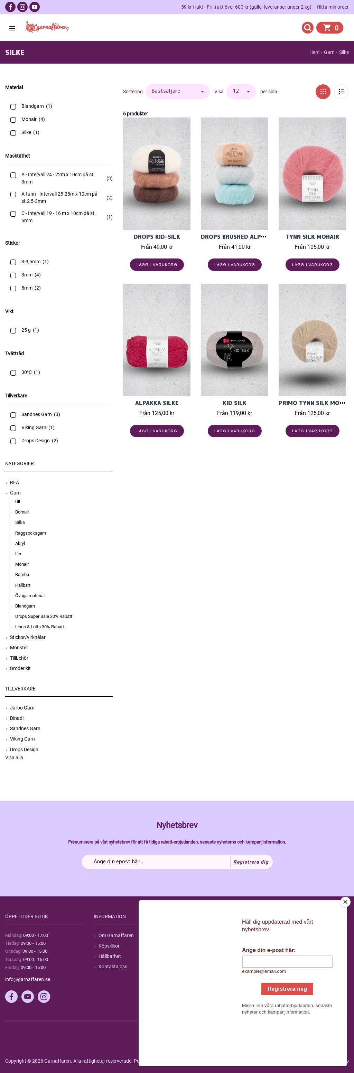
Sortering (133, 91)
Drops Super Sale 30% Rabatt (43, 616)
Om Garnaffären (116, 935)
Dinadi (17, 718)
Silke (20, 522)
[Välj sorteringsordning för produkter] (178, 91)
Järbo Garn (22, 707)
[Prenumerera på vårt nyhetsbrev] (177, 861)
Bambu (22, 574)
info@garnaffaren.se (27, 979)
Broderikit (20, 668)
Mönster (19, 647)
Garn (15, 493)
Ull (17, 501)
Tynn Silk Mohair (312, 237)
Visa (219, 91)
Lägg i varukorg (157, 264)
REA (14, 482)
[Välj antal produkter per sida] (241, 91)
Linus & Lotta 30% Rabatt (39, 626)
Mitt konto (287, 935)
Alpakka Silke (157, 403)
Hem (314, 52)
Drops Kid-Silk (157, 237)
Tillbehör (19, 658)
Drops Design (24, 749)
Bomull (22, 512)
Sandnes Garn (25, 728)
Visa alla (14, 757)
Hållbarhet (110, 956)
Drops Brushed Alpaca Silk (243, 237)
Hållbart (22, 585)
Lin (18, 553)
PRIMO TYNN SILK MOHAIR (316, 403)
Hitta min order (333, 7)
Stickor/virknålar (28, 637)
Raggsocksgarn (30, 533)
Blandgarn (25, 606)
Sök (191, 935)
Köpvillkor (109, 946)
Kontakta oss (113, 966)
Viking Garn (22, 739)
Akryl (20, 543)
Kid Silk (234, 403)
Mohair (22, 564)
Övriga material (30, 595)
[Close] (345, 945)
